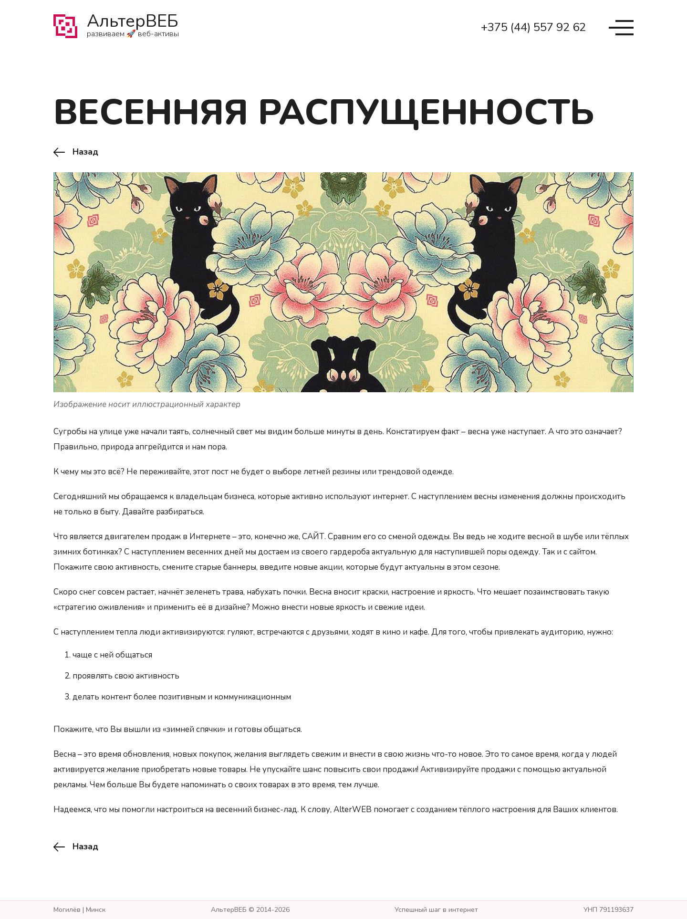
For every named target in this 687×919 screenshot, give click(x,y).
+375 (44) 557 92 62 (533, 27)
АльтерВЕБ (133, 28)
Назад (85, 151)
